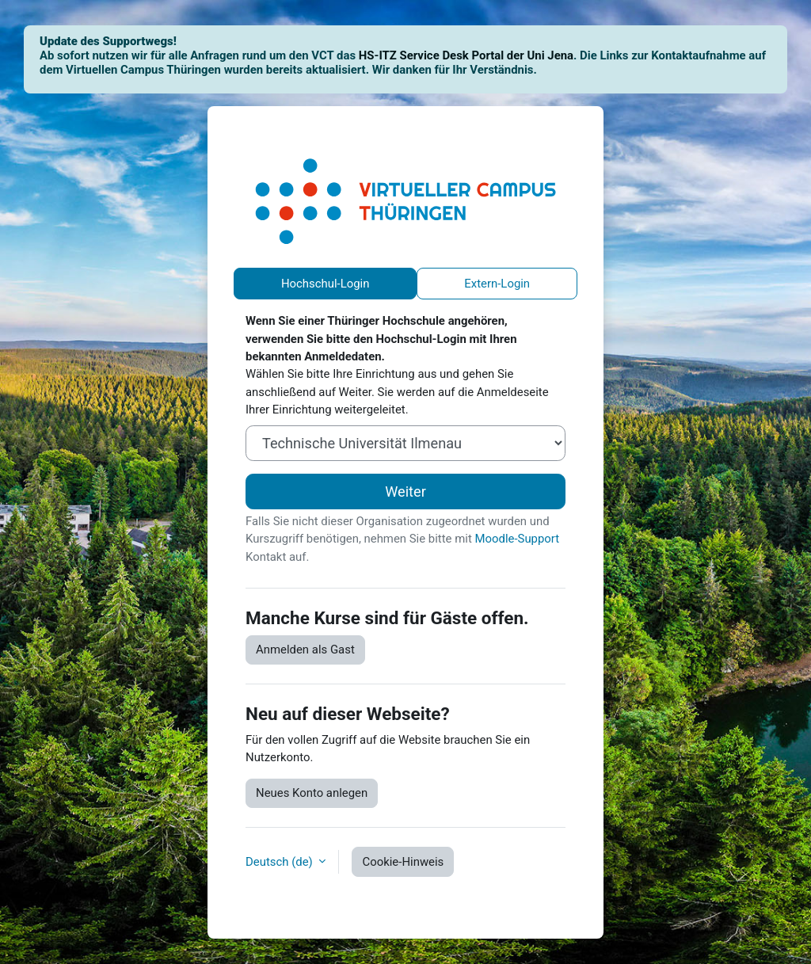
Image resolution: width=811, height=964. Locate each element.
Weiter (405, 491)
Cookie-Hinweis (403, 862)
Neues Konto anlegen (311, 793)
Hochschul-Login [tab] (325, 283)
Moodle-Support (516, 539)
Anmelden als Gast (305, 649)
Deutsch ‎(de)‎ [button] (280, 862)
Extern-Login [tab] (497, 283)
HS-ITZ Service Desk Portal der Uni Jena (466, 55)
